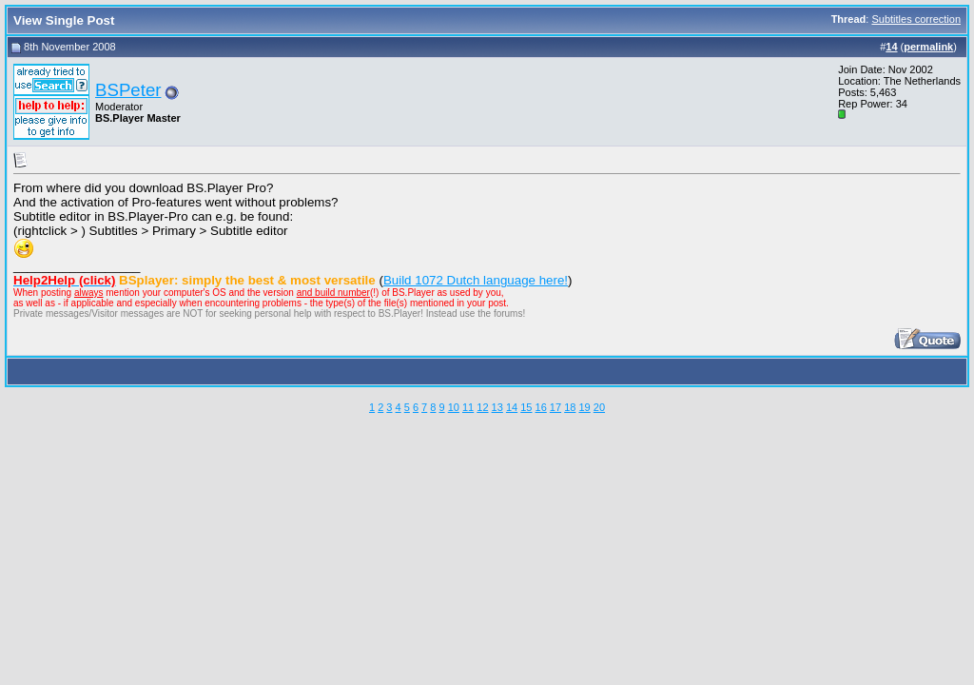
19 (584, 407)
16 (541, 407)
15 (526, 407)
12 (482, 407)
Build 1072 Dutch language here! (475, 280)
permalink (928, 46)
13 (497, 407)
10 (453, 407)
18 (569, 407)
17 (555, 407)
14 (511, 407)
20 (599, 407)
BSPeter (128, 90)
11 (468, 407)
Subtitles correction (916, 19)
